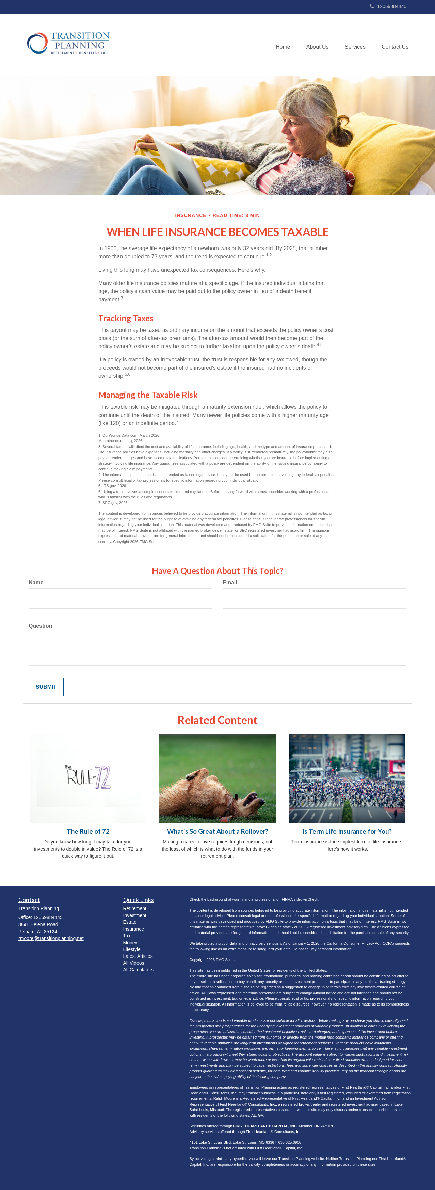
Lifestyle (132, 949)
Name (36, 582)
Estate (130, 922)
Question (40, 626)
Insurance (133, 929)
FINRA (319, 1126)
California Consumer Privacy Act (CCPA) (360, 943)
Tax (127, 935)
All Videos (133, 963)
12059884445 (388, 6)
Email (230, 582)
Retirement (134, 908)
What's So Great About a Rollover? (217, 831)
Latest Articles (138, 956)
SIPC (330, 1126)
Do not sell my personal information (322, 949)
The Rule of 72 (88, 831)
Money (130, 942)
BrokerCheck (307, 899)
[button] (315, 44)
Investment (134, 915)
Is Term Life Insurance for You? (347, 831)
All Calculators (138, 969)
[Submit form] (46, 687)
